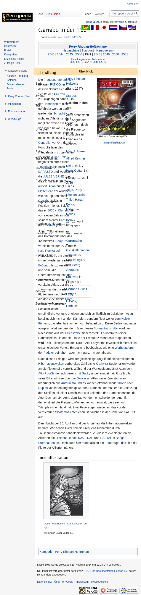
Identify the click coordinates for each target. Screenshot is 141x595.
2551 (124, 54)
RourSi (70, 214)
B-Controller (46, 265)
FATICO (55, 84)
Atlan (52, 186)
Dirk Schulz (74, 166)
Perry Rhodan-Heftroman (72, 551)
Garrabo (71, 289)
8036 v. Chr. (56, 210)
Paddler (48, 352)
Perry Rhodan (64, 241)
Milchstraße (73, 333)
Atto (41, 373)
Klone (122, 383)
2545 (69, 54)
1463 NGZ (73, 226)
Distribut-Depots (66, 438)
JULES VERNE (53, 176)
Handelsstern (52, 104)
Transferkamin (48, 167)
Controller (44, 142)
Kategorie (46, 551)
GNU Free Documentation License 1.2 (105, 570)
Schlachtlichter (63, 113)
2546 (78, 54)
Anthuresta (68, 383)
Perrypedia (118, 22)
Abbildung (74, 260)
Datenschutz (44, 581)
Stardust (88, 50)
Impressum (82, 581)
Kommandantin (75, 523)
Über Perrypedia (63, 581)
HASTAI (105, 438)
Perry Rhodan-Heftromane (88, 46)
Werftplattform (124, 347)
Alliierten (59, 94)
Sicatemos (62, 412)
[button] (17, 70)
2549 (106, 54)
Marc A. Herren (76, 151)
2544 (60, 54)
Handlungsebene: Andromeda (87, 59)
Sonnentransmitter (106, 328)
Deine (94, 22)
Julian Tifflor (59, 157)
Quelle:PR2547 (71, 36)
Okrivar (81, 378)
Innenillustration (114, 142)
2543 (51, 54)
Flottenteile (45, 191)
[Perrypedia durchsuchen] (125, 13)
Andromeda (74, 233)
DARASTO (45, 171)
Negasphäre (71, 50)
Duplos (43, 388)
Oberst (47, 523)
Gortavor (49, 225)
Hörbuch (72, 306)
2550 (115, 54)
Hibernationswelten (51, 363)
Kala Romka (46, 250)
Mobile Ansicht (99, 581)
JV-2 (64, 246)
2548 (97, 54)
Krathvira (72, 277)
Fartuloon (65, 220)
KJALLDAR (85, 438)
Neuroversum (105, 50)
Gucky (86, 373)
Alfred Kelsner (75, 158)
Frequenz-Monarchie (58, 79)
